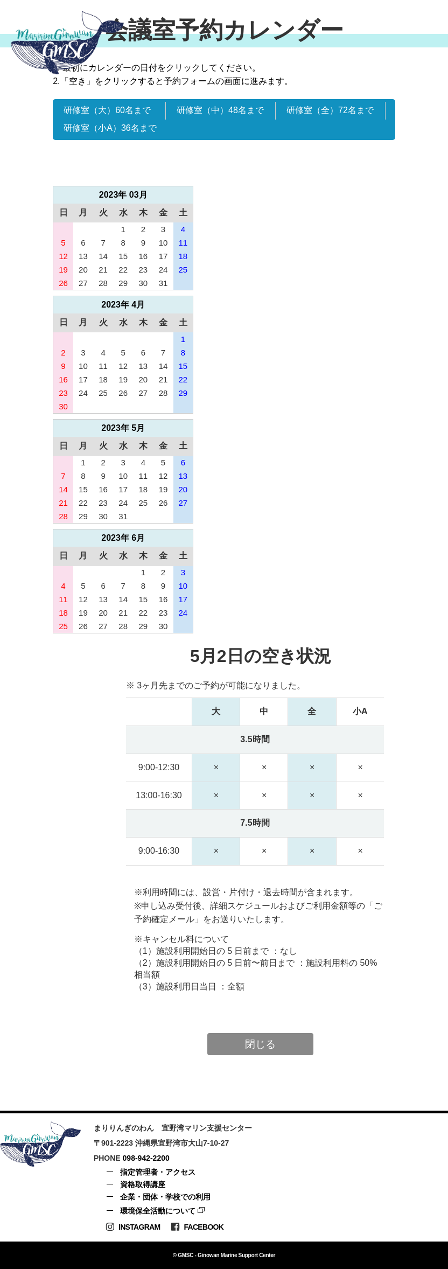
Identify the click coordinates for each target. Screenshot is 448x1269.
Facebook (197, 1226)
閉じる (260, 1044)
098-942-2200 (146, 1158)
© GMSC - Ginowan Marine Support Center (224, 1255)
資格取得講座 (142, 1184)
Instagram (133, 1226)
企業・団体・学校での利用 (165, 1197)
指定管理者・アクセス (157, 1172)
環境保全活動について (157, 1211)
